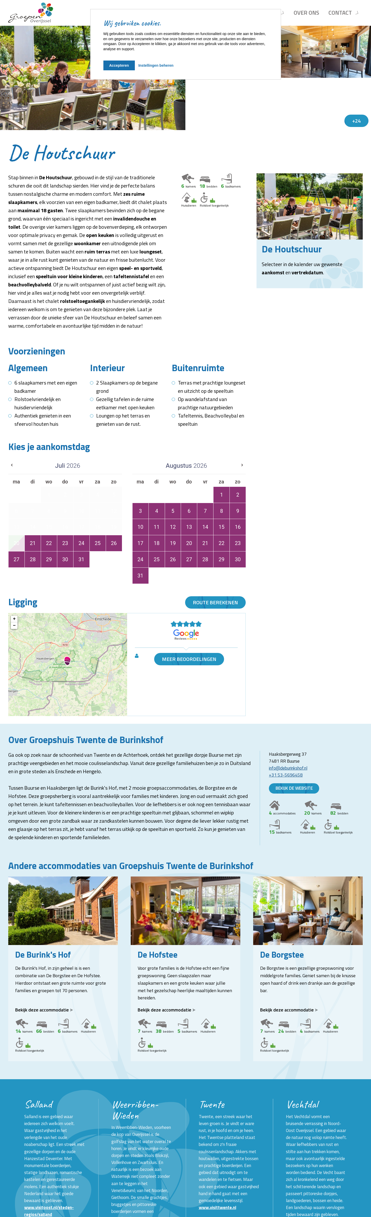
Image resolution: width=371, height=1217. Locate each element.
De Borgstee (282, 954)
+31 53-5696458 (286, 775)
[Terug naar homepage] (30, 13)
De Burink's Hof (43, 954)
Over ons (306, 12)
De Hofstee (158, 954)
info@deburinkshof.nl (288, 768)
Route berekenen (215, 602)
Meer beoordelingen (189, 659)
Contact (340, 12)
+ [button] (14, 619)
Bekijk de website (294, 788)
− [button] (14, 626)
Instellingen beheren (156, 65)
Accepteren (119, 65)
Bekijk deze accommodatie (44, 1009)
